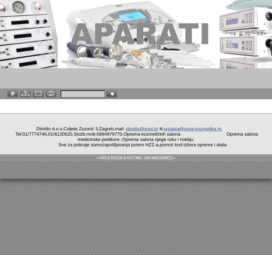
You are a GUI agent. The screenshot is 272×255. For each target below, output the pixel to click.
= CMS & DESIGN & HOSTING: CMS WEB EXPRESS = (136, 157)
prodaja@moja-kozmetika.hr (193, 128)
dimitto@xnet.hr (142, 128)
